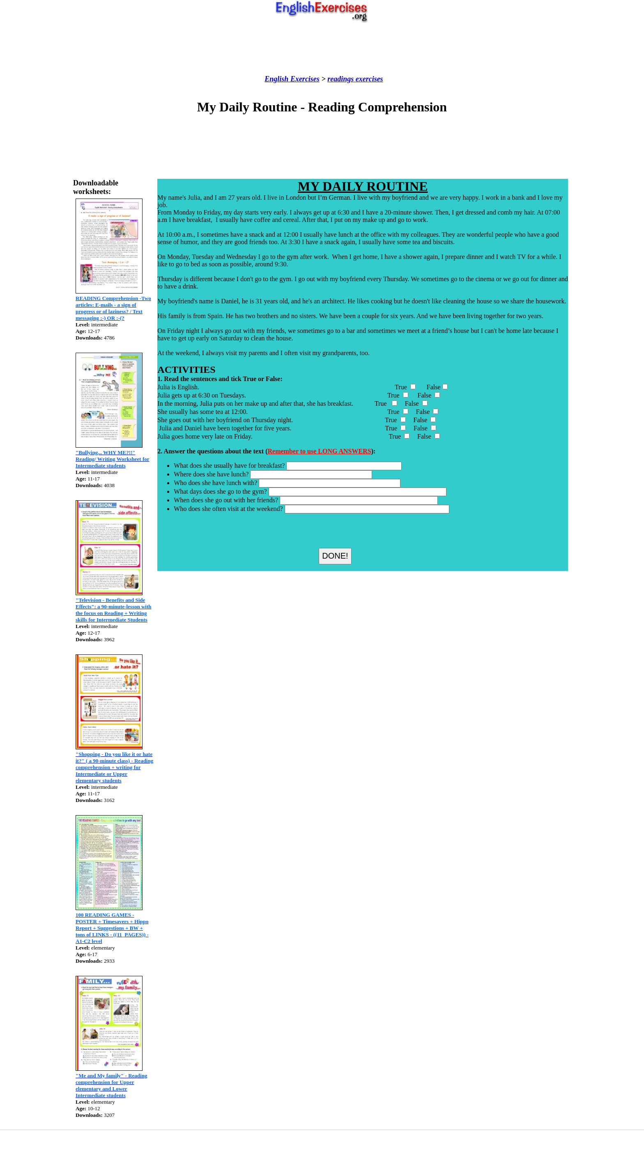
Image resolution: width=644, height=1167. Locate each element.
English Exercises (292, 79)
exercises (368, 79)
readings (340, 79)
